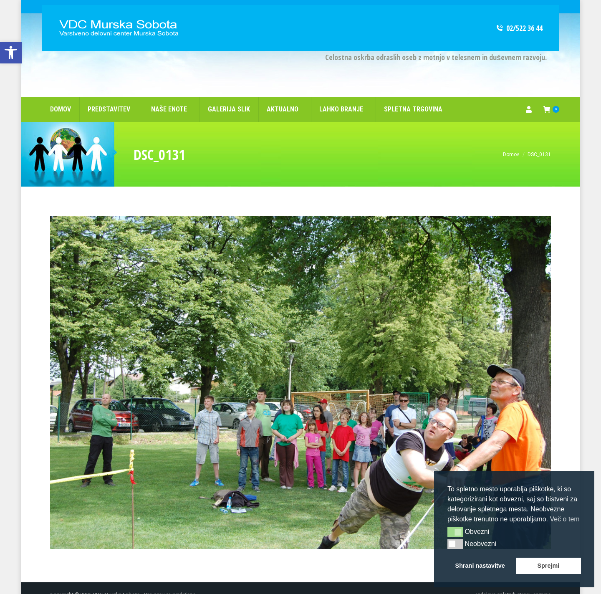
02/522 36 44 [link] (519, 14)
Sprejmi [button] (548, 565)
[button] (455, 531)
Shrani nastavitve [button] (480, 565)
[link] (11, 52)
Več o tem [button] (564, 519)
